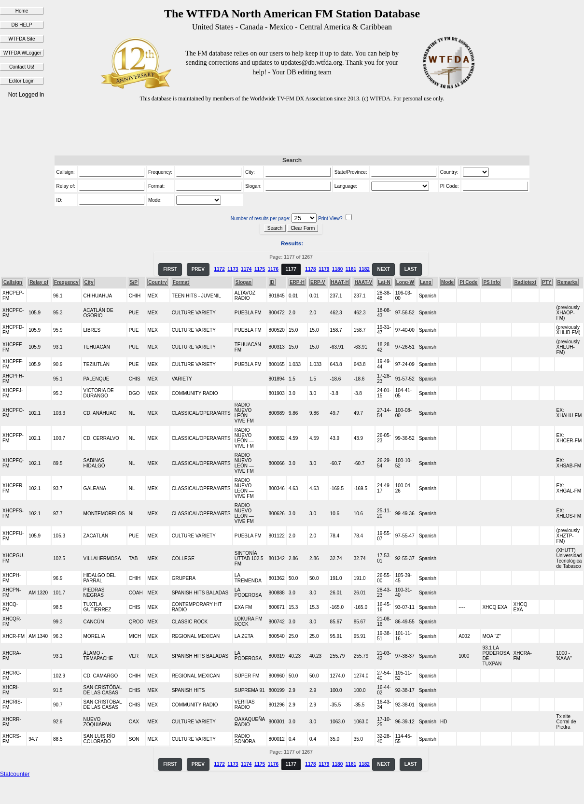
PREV (198, 269)
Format (181, 282)
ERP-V (317, 282)
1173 (232, 269)
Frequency (66, 282)
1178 (310, 269)
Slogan (243, 282)
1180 (337, 269)
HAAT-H (340, 282)
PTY (546, 282)
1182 (364, 269)
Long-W (405, 282)
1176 (273, 269)
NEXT (383, 269)
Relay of (38, 282)
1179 (324, 269)
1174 (246, 269)
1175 (259, 269)
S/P (134, 282)
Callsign (12, 282)
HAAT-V (363, 282)
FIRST (170, 269)
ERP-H (297, 282)
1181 (351, 269)
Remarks (567, 282)
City (89, 282)
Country (157, 282)
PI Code (468, 282)
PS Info (491, 282)
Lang (425, 282)
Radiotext (525, 282)
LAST (410, 269)
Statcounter (14, 774)
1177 (291, 269)
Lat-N (384, 282)
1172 (219, 269)
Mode (447, 282)
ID (272, 282)
